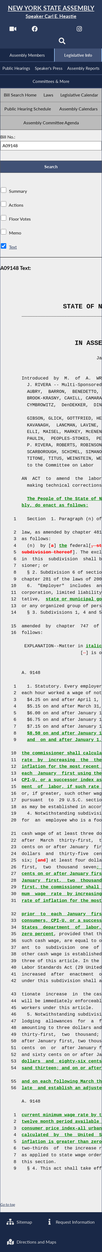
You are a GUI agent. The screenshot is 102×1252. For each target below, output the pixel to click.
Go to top (7, 1205)
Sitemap (19, 1221)
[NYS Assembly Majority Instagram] (79, 30)
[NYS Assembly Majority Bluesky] (40, 43)
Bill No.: (7, 137)
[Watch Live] (13, 30)
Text (13, 247)
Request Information (70, 1221)
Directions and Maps (31, 1241)
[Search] (62, 43)
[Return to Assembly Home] (51, 12)
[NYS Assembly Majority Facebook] (35, 30)
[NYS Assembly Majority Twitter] (57, 30)
